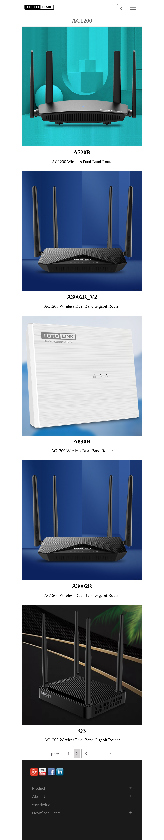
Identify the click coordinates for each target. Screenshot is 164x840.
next (109, 753)
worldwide (41, 804)
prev (55, 753)
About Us (40, 796)
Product (38, 788)
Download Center (47, 813)
